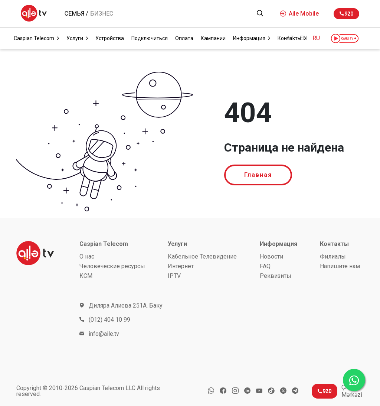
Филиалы (333, 256)
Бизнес (101, 14)
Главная (258, 174)
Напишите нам (340, 266)
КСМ (85, 275)
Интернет (181, 266)
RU (316, 38)
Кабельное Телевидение (202, 256)
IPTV (174, 275)
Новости (271, 256)
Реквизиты (275, 275)
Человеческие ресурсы (112, 266)
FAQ (265, 266)
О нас (86, 256)
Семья (75, 14)
